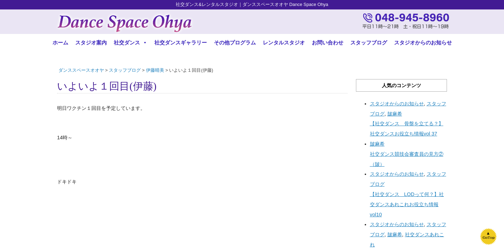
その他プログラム (235, 43)
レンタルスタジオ (284, 43)
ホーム (60, 43)
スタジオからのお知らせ (423, 43)
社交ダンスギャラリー (180, 43)
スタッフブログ (368, 43)
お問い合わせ (327, 43)
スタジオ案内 (91, 43)
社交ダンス (130, 43)
